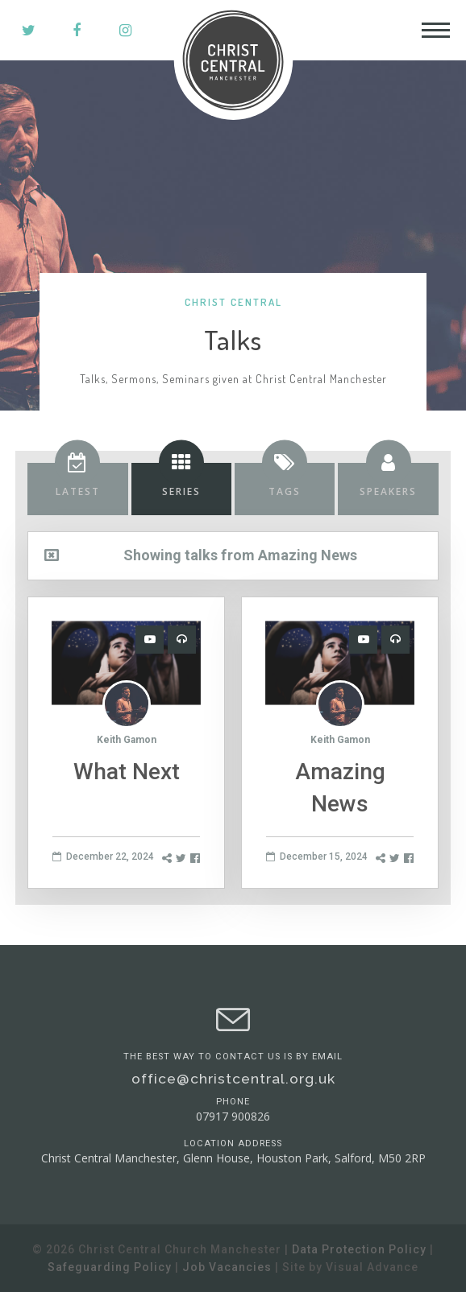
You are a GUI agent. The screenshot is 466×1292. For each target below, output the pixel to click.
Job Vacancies (227, 1267)
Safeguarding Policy (110, 1267)
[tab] (77, 489)
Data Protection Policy (359, 1249)
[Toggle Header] (436, 30)
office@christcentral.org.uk (233, 1079)
